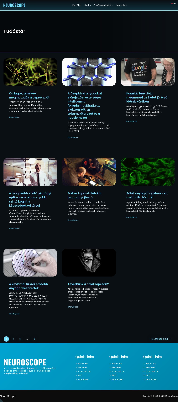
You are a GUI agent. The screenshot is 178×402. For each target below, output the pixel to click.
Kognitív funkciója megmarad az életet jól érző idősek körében (146, 97)
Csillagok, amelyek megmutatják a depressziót (29, 95)
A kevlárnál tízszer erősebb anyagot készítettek (28, 286)
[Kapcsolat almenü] (126, 5)
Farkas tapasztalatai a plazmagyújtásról (84, 195)
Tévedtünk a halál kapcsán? (88, 284)
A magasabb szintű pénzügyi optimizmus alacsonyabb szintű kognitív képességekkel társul (30, 199)
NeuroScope (7, 396)
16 (34, 339)
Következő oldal (161, 339)
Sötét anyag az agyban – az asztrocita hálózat (147, 195)
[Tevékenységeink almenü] (112, 5)
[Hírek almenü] (90, 5)
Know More (14, 117)
